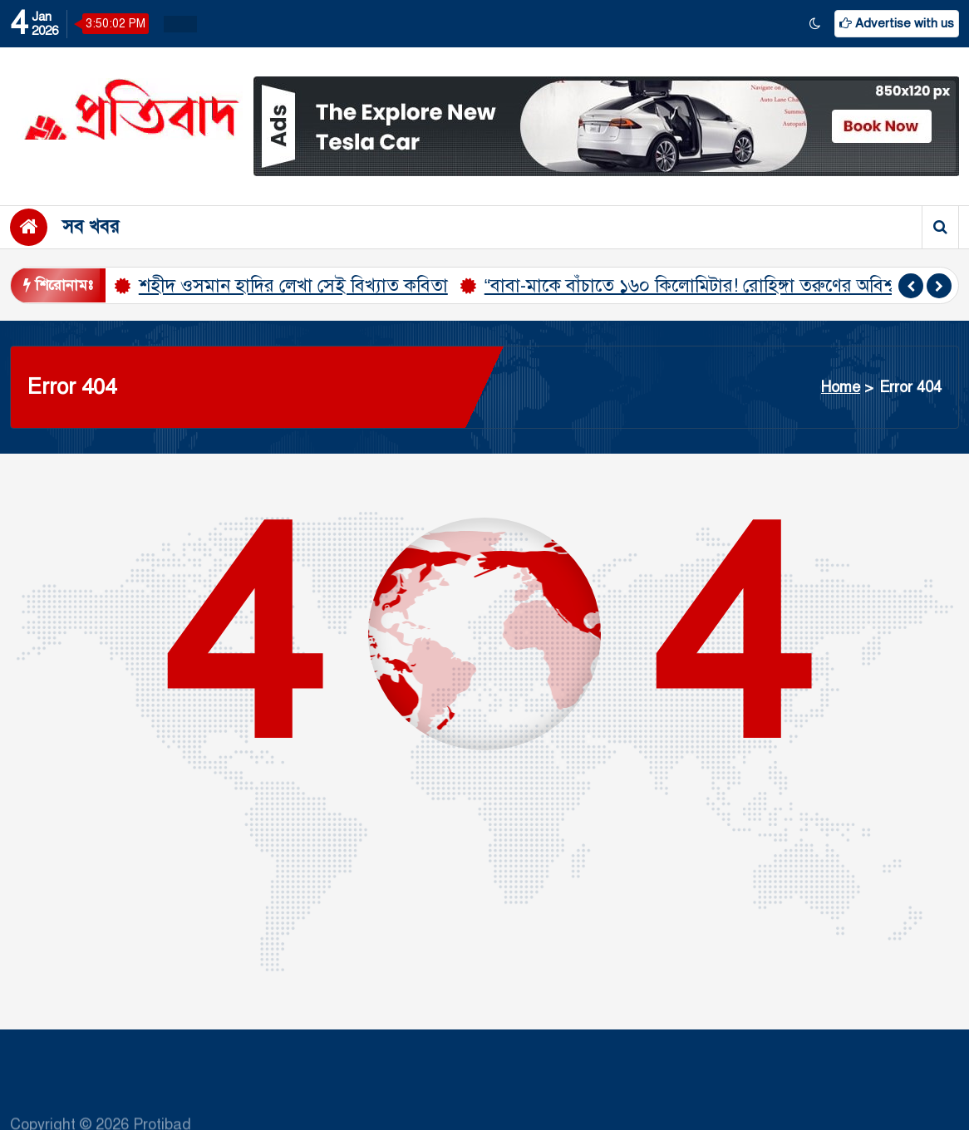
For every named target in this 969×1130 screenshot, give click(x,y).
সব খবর (91, 226)
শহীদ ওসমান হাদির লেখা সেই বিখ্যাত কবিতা (293, 285)
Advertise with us (896, 23)
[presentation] (910, 285)
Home (840, 387)
